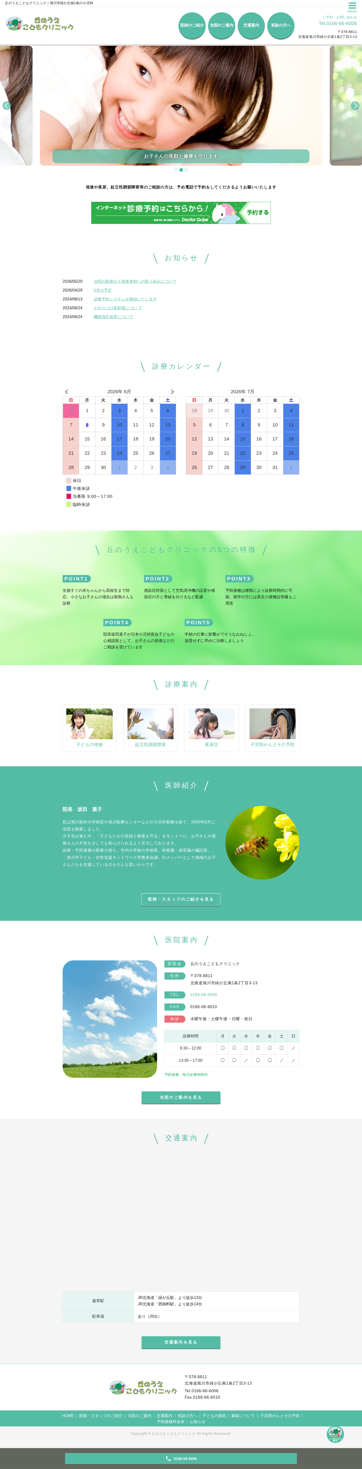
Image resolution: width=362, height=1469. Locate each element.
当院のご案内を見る (181, 1100)
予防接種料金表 (170, 1425)
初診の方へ (281, 25)
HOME (68, 1419)
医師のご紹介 (192, 25)
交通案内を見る (181, 1346)
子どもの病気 (214, 1419)
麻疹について (243, 1419)
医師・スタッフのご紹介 (101, 1419)
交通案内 (251, 25)
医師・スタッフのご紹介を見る (181, 900)
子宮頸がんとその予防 (280, 1419)
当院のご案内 (222, 25)
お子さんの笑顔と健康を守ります (181, 156)
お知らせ (197, 1425)
